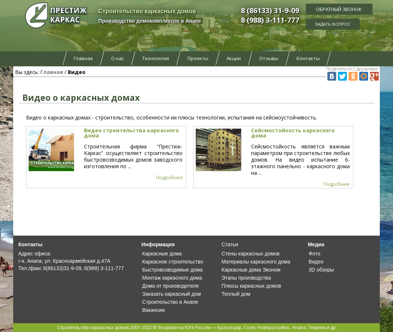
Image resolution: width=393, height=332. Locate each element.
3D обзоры (321, 270)
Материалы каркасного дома (255, 262)
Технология (155, 58)
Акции (234, 58)
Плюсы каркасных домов (251, 286)
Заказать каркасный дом (171, 294)
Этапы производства (246, 278)
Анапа (299, 327)
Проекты (197, 58)
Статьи (229, 244)
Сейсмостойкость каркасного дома (293, 133)
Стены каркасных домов (250, 254)
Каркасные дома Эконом (250, 270)
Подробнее (169, 177)
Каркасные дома (162, 254)
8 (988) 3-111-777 (270, 20)
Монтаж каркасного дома (172, 278)
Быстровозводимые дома (172, 270)
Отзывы (268, 58)
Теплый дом (235, 294)
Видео (316, 262)
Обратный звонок (339, 9)
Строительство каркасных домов (93, 327)
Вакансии (153, 310)
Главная (83, 58)
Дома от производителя (170, 286)
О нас (117, 58)
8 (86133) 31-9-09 (270, 10)
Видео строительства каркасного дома (131, 133)
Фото (314, 254)
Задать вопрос (339, 24)
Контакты (308, 58)
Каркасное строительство (172, 262)
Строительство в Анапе (170, 302)
